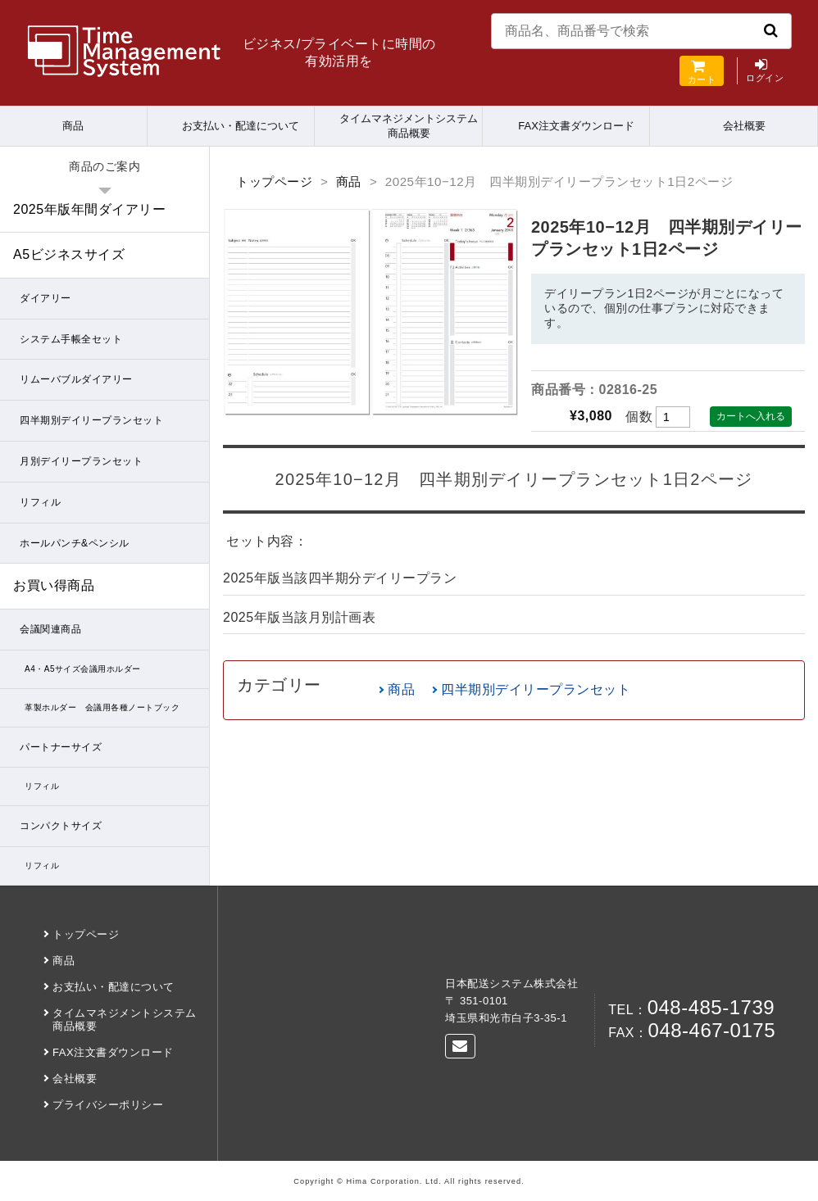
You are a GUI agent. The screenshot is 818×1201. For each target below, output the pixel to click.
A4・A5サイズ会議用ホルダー (83, 668)
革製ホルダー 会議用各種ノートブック (102, 707)
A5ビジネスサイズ (69, 254)
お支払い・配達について (240, 126)
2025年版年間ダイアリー (89, 209)
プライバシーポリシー (107, 1105)
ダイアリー (45, 298)
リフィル (40, 502)
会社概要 (744, 126)
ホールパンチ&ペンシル (75, 543)
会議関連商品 (50, 629)
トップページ (274, 181)
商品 (73, 126)
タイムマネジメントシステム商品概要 (408, 125)
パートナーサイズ (61, 747)
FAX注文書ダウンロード (576, 126)
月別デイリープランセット (81, 461)
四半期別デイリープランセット (535, 689)
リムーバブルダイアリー (76, 379)
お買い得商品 (53, 585)
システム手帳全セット (71, 339)
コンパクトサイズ (61, 826)
